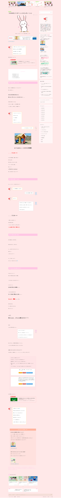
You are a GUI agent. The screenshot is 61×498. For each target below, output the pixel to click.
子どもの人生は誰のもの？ (16, 77)
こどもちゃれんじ (43, 129)
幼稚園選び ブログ (27, 467)
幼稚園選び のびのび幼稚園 (21, 467)
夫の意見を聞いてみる (15, 75)
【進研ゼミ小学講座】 (43, 51)
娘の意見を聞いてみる (15, 74)
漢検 (42, 139)
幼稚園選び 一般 (31, 467)
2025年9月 (42, 108)
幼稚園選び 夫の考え (21, 468)
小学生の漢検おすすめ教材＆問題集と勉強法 (46, 92)
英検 (42, 141)
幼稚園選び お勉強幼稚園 (14, 467)
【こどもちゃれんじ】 (11, 41)
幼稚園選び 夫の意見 (16, 468)
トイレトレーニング (44, 133)
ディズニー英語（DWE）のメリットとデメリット (46, 84)
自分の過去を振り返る (15, 76)
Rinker (22, 370)
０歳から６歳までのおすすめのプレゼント (45, 127)
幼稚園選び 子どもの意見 (26, 468)
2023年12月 (43, 110)
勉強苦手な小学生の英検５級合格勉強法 (46, 87)
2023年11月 (43, 112)
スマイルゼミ (42, 59)
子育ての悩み (43, 135)
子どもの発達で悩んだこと (44, 89)
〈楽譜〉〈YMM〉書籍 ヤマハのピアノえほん (25, 369)
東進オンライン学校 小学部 (44, 74)
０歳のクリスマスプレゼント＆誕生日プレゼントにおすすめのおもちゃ (46, 95)
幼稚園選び (10, 11)
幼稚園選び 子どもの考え (32, 468)
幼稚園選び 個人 (10, 468)
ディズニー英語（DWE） (44, 131)
